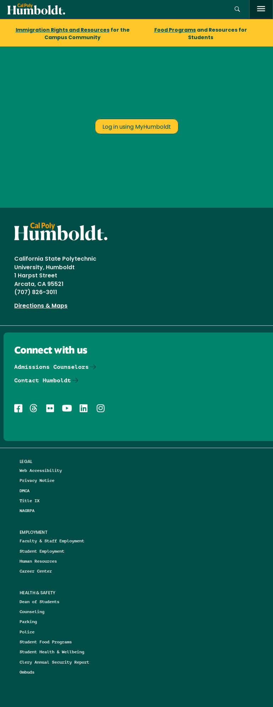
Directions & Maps (41, 306)
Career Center (36, 571)
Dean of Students (39, 601)
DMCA (25, 490)
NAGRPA (27, 510)
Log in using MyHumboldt (136, 127)
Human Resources (38, 561)
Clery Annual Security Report (54, 662)
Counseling (32, 611)
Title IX (29, 500)
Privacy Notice (37, 480)
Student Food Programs (46, 641)
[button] (237, 9)
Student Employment (42, 551)
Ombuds (27, 672)
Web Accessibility (41, 470)
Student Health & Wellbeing (52, 651)
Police (27, 631)
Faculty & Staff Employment (52, 540)
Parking (28, 621)
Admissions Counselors (51, 366)
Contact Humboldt (42, 380)
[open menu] (261, 9)
